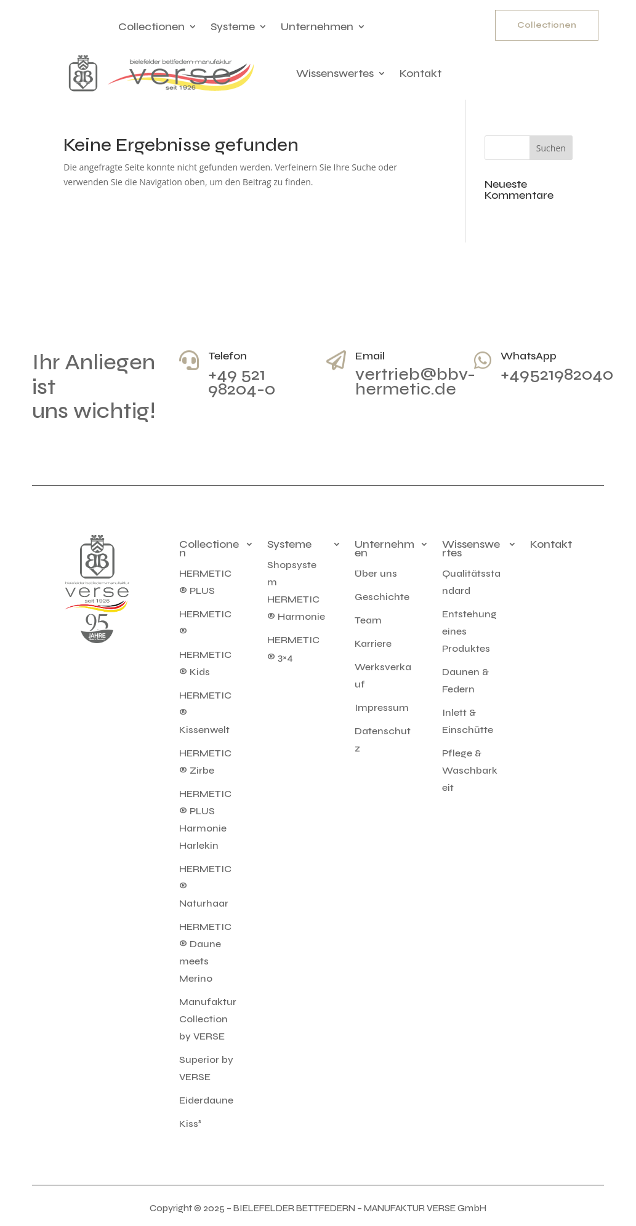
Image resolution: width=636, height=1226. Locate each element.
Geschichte (382, 597)
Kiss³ (190, 1123)
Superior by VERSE (206, 1068)
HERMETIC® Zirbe (205, 761)
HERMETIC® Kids (205, 663)
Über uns (376, 573)
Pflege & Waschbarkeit (469, 770)
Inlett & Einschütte (467, 721)
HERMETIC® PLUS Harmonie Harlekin (205, 819)
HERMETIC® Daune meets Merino (205, 952)
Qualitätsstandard (471, 581)
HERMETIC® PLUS (205, 581)
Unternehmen (317, 26)
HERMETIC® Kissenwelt (205, 712)
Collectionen (151, 26)
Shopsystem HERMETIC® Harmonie (296, 590)
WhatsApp (529, 356)
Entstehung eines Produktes (469, 631)
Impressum (382, 707)
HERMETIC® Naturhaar (205, 886)
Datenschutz (383, 739)
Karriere (373, 643)
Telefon (227, 356)
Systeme (233, 26)
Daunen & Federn (465, 680)
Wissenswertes (335, 73)
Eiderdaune (206, 1100)
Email (370, 356)
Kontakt (420, 73)
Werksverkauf (383, 675)
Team (368, 620)
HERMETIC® (205, 622)
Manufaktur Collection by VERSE (207, 1019)
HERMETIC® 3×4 (293, 648)
